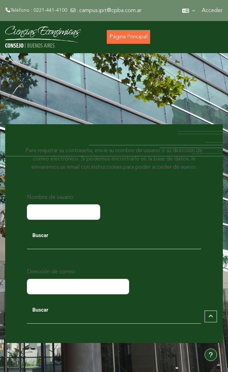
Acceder (212, 10)
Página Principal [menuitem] (128, 37)
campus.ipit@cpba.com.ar (110, 10)
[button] (188, 10)
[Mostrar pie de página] (211, 355)
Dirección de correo (51, 272)
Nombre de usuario (50, 197)
